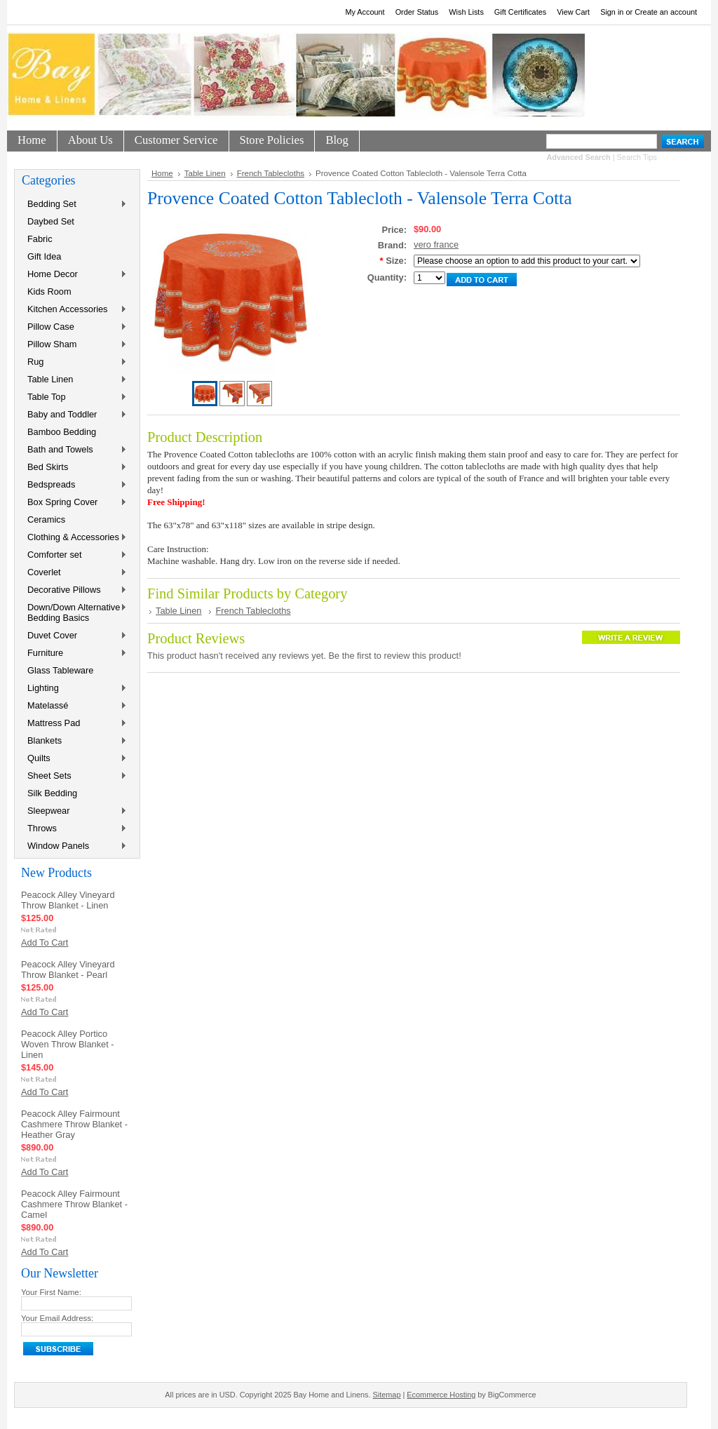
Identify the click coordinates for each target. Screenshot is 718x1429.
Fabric (40, 239)
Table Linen (74, 380)
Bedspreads (74, 485)
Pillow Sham (74, 345)
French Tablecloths (270, 173)
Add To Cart (44, 942)
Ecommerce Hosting (441, 1394)
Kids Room (49, 291)
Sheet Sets (74, 776)
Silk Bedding (52, 793)
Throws (74, 829)
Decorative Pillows (74, 590)
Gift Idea (44, 256)
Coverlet (74, 573)
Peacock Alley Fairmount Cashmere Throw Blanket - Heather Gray (74, 1124)
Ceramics (46, 519)
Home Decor (74, 275)
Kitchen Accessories (74, 310)
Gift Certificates (520, 12)
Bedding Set (74, 204)
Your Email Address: (57, 1318)
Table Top (74, 397)
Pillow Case (74, 327)
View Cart (573, 12)
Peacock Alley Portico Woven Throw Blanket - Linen (67, 1044)
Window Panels (74, 846)
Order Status (417, 12)
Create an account (666, 12)
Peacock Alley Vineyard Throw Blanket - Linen (68, 900)
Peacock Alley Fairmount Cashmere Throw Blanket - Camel (74, 1204)
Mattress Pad (74, 724)
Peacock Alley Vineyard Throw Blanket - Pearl (68, 969)
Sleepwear (74, 811)
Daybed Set (50, 221)
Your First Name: (51, 1292)
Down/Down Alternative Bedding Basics (74, 612)
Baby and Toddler (74, 415)
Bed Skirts (74, 468)
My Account (364, 12)
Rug (74, 362)
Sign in (611, 12)
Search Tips (637, 157)
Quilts (74, 759)
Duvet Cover (74, 636)
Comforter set (74, 555)
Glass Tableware (60, 670)
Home (162, 173)
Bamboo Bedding (61, 432)
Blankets (74, 741)
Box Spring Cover (74, 503)
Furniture (74, 653)
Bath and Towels (74, 450)
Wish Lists (466, 12)
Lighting (74, 689)
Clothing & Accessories (74, 538)
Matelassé (74, 706)
